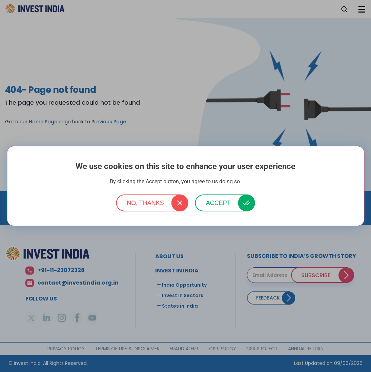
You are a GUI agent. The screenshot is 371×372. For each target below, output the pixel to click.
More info (252, 181)
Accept (218, 203)
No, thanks (145, 203)
